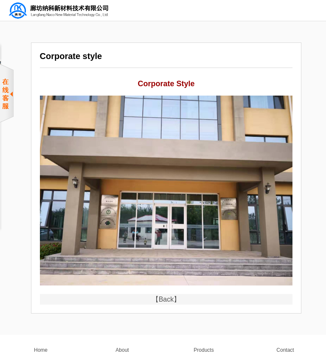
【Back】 (166, 299)
